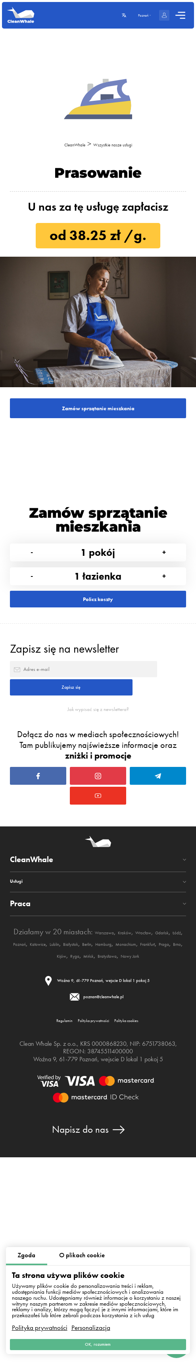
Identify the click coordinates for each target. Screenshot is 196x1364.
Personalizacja (90, 1317)
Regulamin (32, 1220)
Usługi (21, 1036)
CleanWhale (59, 143)
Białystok (34, 1111)
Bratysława (138, 1123)
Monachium (125, 1111)
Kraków (157, 1087)
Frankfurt (160, 1111)
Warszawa (124, 1087)
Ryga (87, 1123)
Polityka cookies (153, 1220)
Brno (47, 1123)
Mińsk (108, 1123)
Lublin (166, 1099)
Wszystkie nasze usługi (122, 143)
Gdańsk (64, 1099)
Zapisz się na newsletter (64, 712)
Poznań (109, 1099)
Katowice (139, 1099)
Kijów (66, 1123)
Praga (26, 1123)
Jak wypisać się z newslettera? (98, 809)
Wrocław (33, 1099)
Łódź (87, 1099)
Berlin (60, 1111)
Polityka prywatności (39, 1317)
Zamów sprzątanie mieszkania (98, 417)
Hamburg (88, 1111)
